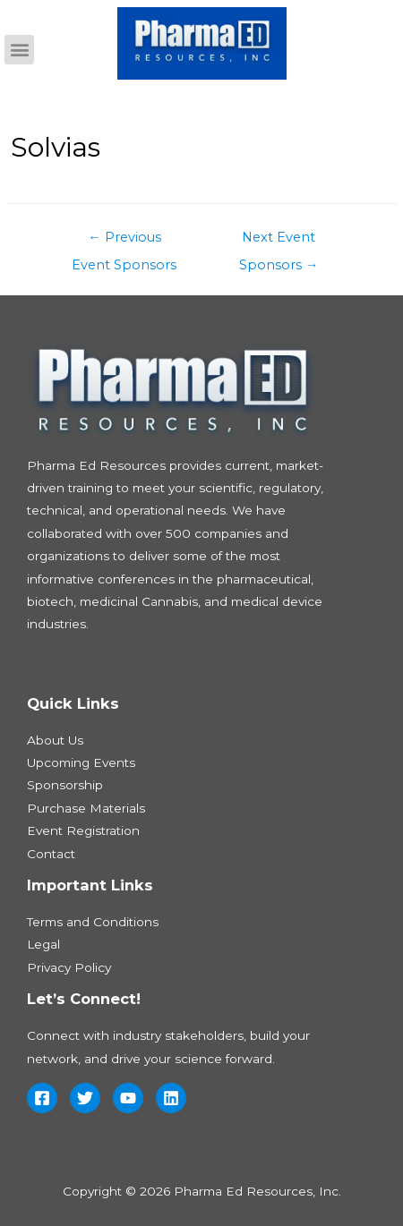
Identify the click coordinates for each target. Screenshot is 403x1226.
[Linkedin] (171, 1098)
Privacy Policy (69, 967)
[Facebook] (42, 1098)
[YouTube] (128, 1098)
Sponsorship (65, 785)
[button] (19, 49)
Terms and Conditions (93, 922)
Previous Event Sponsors (124, 241)
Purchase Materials (86, 808)
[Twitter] (85, 1098)
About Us (55, 740)
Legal (43, 944)
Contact (51, 854)
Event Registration (83, 830)
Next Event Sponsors (279, 241)
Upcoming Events (81, 762)
